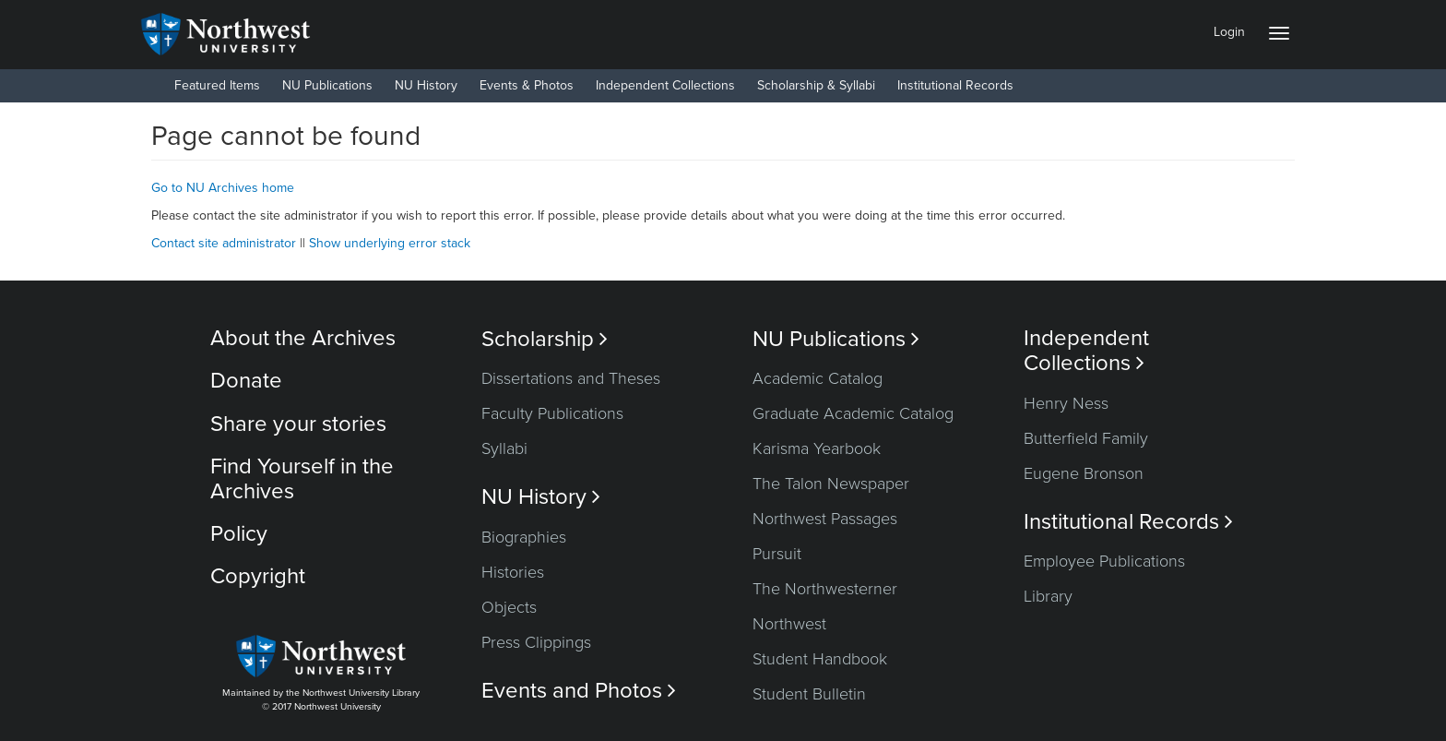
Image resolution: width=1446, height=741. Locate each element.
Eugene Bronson (1084, 473)
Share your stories (298, 424)
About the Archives (303, 338)
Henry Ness (1066, 403)
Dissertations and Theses (570, 378)
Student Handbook (820, 659)
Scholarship (544, 339)
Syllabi (504, 448)
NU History (426, 85)
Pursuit (777, 554)
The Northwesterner (825, 589)
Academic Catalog (818, 378)
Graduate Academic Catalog (853, 413)
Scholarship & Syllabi (816, 85)
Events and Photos (578, 690)
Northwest (789, 624)
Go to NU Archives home (222, 188)
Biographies (523, 537)
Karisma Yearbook (817, 448)
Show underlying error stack (389, 243)
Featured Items (217, 85)
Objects (509, 607)
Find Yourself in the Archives (302, 478)
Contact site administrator (223, 243)
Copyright (257, 576)
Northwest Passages (825, 518)
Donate (246, 380)
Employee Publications (1104, 561)
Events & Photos (527, 85)
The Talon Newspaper (831, 483)
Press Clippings (536, 642)
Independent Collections (665, 85)
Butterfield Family (1086, 438)
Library (1048, 596)
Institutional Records (955, 85)
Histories (512, 572)
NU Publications (327, 85)
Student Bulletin (809, 694)
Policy (238, 533)
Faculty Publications (552, 413)
